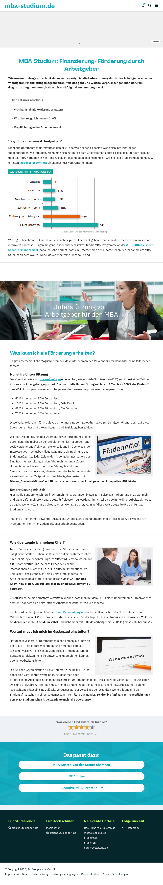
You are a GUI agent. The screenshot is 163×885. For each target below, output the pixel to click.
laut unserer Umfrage (33, 162)
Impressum (12, 874)
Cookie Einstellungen (115, 874)
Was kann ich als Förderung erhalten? (38, 109)
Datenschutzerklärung (35, 874)
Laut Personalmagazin (71, 612)
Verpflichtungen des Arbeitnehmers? (37, 127)
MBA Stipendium (81, 776)
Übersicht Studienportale (23, 827)
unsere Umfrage (50, 379)
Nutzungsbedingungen (65, 874)
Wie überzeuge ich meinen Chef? (35, 118)
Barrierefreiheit (90, 874)
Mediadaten (53, 827)
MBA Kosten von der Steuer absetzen (81, 764)
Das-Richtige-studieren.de (99, 827)
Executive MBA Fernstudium (81, 788)
